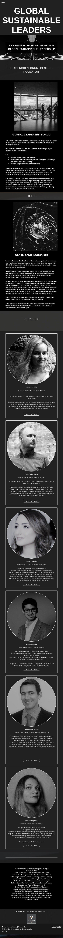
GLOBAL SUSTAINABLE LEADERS (31, 20)
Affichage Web (56, 927)
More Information (31, 584)
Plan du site (22, 927)
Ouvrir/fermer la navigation (31, 3)
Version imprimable (9, 927)
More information (31, 414)
